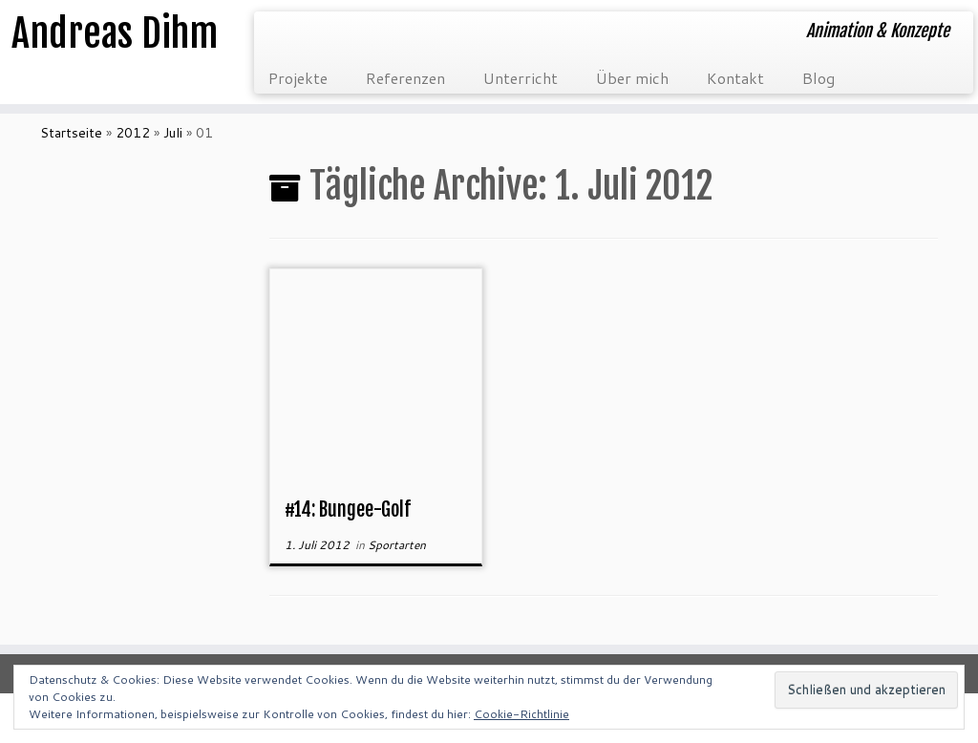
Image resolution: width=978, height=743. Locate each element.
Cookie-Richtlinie (521, 714)
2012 (133, 132)
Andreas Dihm (114, 33)
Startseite (71, 132)
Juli (172, 132)
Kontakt (735, 78)
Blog (818, 78)
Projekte (298, 78)
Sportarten (397, 545)
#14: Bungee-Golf (348, 509)
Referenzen (405, 78)
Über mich (632, 78)
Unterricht (520, 78)
